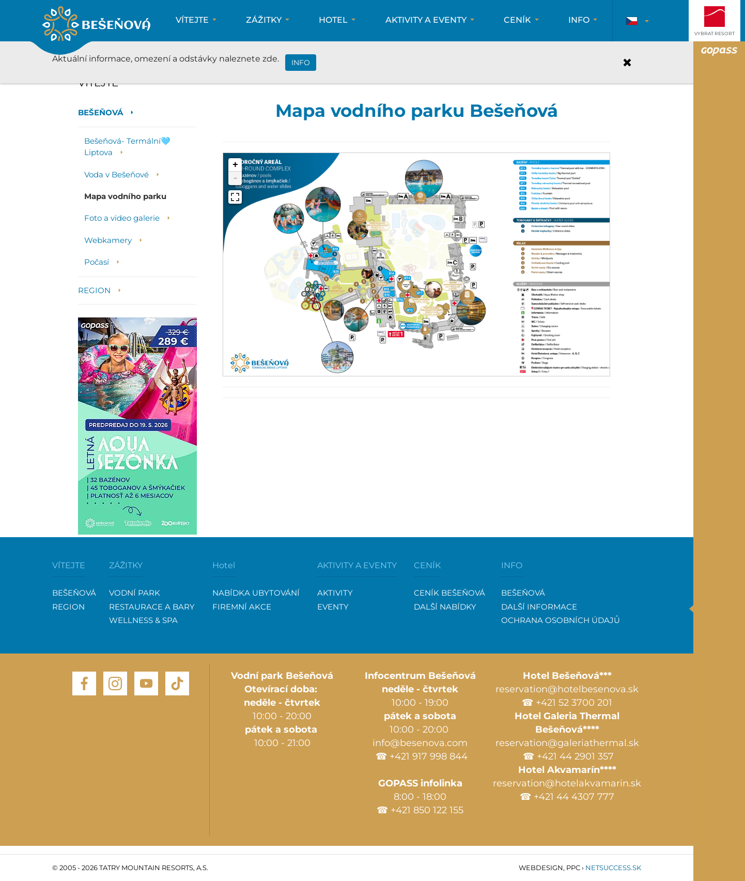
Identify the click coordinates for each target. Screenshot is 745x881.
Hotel (223, 565)
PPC (573, 867)
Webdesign (541, 867)
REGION (68, 607)
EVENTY (333, 607)
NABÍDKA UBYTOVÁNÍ (256, 593)
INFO (511, 565)
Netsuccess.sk (613, 867)
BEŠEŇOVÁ (74, 593)
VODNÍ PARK (134, 593)
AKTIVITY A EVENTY (357, 565)
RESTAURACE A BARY (152, 607)
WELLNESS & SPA (143, 620)
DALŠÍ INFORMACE (539, 607)
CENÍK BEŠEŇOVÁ (449, 593)
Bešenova (96, 25)
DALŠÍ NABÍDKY (445, 607)
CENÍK (427, 565)
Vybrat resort (714, 33)
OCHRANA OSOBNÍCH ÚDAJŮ (560, 620)
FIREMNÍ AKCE (241, 607)
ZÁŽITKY (126, 565)
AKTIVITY (335, 593)
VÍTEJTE (68, 565)
